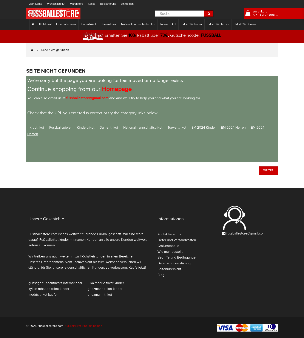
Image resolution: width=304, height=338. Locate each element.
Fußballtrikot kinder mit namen (62, 240)
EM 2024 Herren (218, 24)
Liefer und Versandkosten (176, 240)
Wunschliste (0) (56, 4)
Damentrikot (108, 24)
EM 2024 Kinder (191, 24)
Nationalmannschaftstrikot (138, 24)
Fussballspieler (66, 24)
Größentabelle (168, 246)
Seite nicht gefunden (55, 50)
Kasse (91, 4)
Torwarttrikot (168, 24)
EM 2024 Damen (245, 24)
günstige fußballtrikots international (55, 283)
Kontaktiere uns (169, 234)
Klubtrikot (45, 24)
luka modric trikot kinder (106, 283)
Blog (160, 275)
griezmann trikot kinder (105, 289)
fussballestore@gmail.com (245, 233)
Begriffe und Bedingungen (177, 257)
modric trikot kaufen (43, 294)
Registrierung (108, 4)
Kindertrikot (88, 24)
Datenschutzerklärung (174, 263)
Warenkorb (76, 4)
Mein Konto (35, 4)
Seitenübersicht (169, 269)
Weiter (268, 170)
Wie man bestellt (170, 252)
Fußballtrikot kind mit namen (83, 326)
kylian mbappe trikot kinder (48, 289)
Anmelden (127, 4)
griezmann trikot (100, 294)
